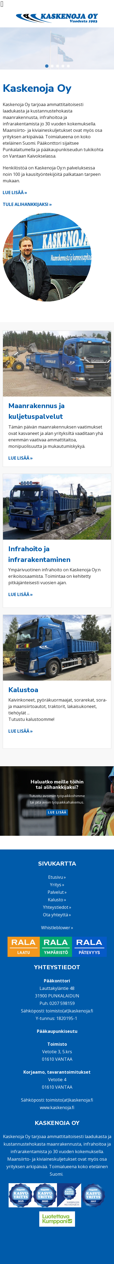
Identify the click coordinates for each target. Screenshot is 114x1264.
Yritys (55, 885)
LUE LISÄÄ (13, 192)
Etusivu (55, 877)
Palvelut (56, 892)
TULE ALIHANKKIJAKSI (25, 204)
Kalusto (55, 900)
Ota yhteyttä (55, 915)
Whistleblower (55, 928)
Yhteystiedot (55, 907)
